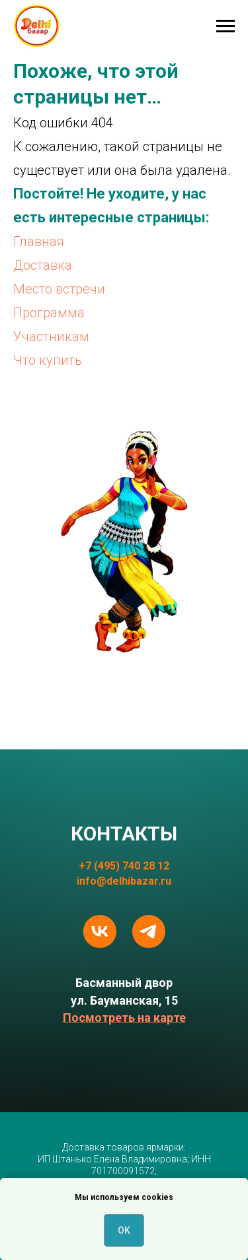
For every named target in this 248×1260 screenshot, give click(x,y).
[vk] (99, 931)
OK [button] (124, 1230)
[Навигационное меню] (225, 26)
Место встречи (59, 289)
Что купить (47, 360)
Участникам (51, 336)
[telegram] (148, 931)
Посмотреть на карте (124, 1017)
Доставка (42, 265)
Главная (38, 241)
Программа (49, 313)
